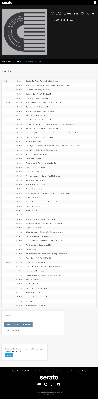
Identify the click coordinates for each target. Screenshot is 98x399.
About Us (38, 371)
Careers (48, 371)
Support (15, 371)
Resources (59, 371)
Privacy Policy (81, 371)
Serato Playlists (7, 61)
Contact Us (26, 371)
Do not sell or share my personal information (49, 392)
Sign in (9, 355)
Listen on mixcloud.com (18, 324)
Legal (70, 371)
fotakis (17, 61)
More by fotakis (12, 330)
